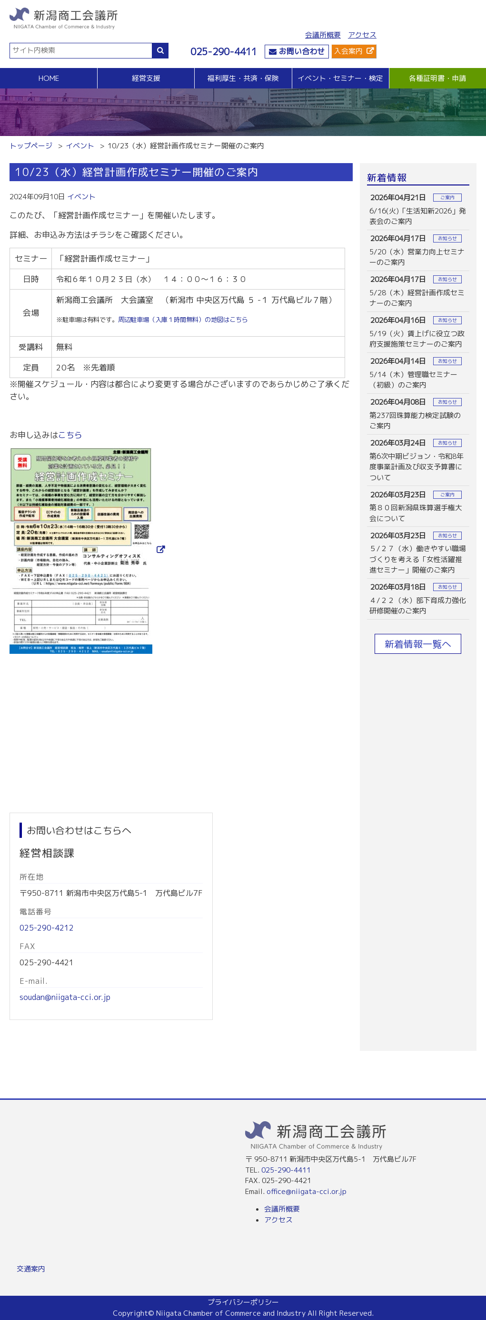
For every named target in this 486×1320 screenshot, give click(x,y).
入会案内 (348, 51)
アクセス (362, 35)
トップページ (31, 146)
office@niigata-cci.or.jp (307, 1191)
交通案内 (31, 1269)
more (418, 209)
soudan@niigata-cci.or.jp (65, 997)
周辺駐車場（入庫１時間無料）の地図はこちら (183, 319)
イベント (80, 146)
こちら (70, 434)
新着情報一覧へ (418, 643)
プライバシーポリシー (243, 1302)
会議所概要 (323, 35)
